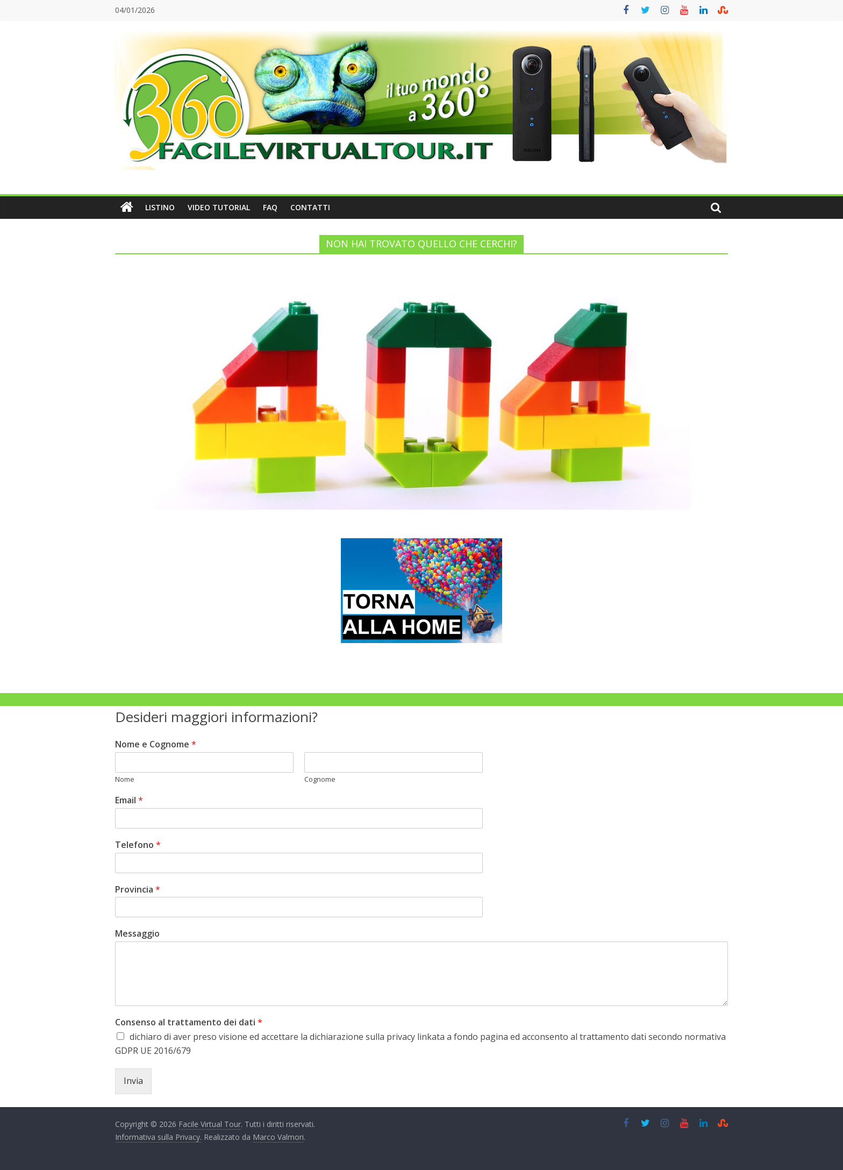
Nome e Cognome (155, 744)
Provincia (137, 889)
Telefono (138, 845)
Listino (160, 207)
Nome (124, 779)
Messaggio (137, 933)
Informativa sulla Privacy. (158, 1137)
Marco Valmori (278, 1137)
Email (129, 800)
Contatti (310, 207)
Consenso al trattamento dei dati (188, 1022)
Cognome (319, 779)
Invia (133, 1081)
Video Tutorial (219, 207)
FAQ (270, 207)
